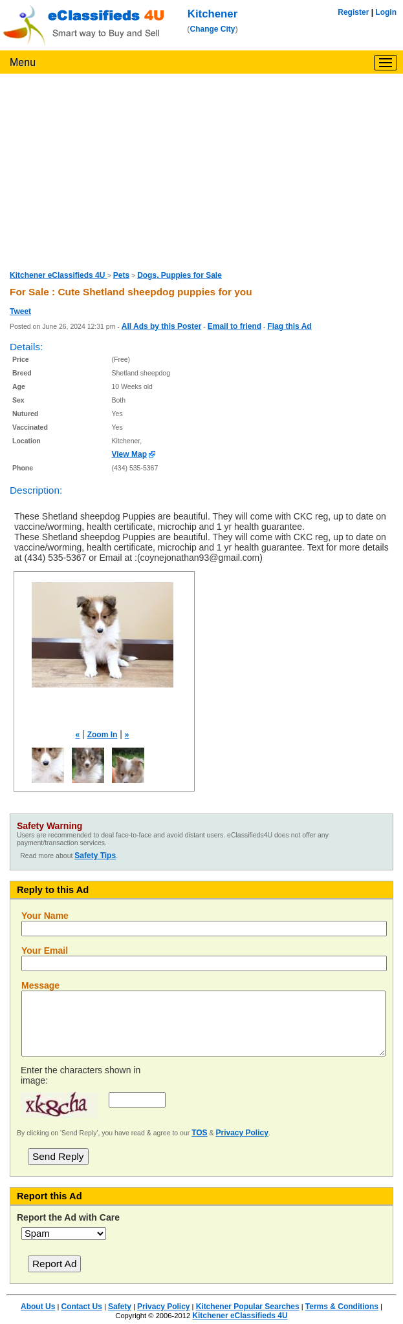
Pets (121, 275)
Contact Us (81, 1306)
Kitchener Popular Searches (248, 1306)
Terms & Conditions (341, 1306)
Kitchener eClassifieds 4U (58, 275)
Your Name (45, 915)
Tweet (20, 311)
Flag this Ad (289, 326)
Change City (212, 29)
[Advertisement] (201, 170)
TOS (199, 1132)
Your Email (44, 950)
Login (386, 12)
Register (353, 12)
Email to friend (234, 326)
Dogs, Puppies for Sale (179, 275)
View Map (129, 454)
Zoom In (102, 734)
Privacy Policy (241, 1132)
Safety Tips (95, 855)
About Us (38, 1306)
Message (40, 985)
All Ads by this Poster (162, 326)
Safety (119, 1306)
